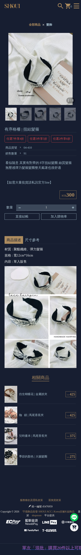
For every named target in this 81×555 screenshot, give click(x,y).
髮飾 (49, 24)
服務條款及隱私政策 (31, 500)
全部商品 (34, 24)
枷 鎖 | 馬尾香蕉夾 (31, 415)
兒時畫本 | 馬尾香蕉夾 (33, 435)
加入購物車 (59, 216)
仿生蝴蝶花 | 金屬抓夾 (33, 394)
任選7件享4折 (15, 138)
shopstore (37, 515)
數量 (9, 207)
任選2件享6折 (61, 138)
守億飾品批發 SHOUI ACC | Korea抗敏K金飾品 (48, 511)
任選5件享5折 (38, 138)
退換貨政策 (54, 500)
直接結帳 (22, 216)
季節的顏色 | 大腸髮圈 (33, 456)
